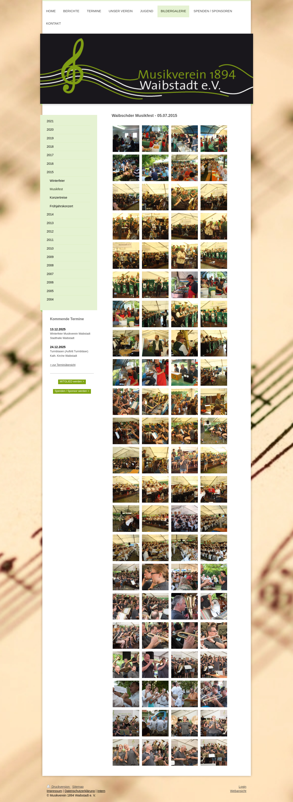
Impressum (54, 791)
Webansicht (238, 791)
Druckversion (59, 786)
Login (242, 786)
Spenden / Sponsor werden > (72, 391)
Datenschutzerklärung (80, 791)
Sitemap (78, 786)
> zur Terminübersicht (63, 364)
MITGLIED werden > (72, 381)
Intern (101, 791)
